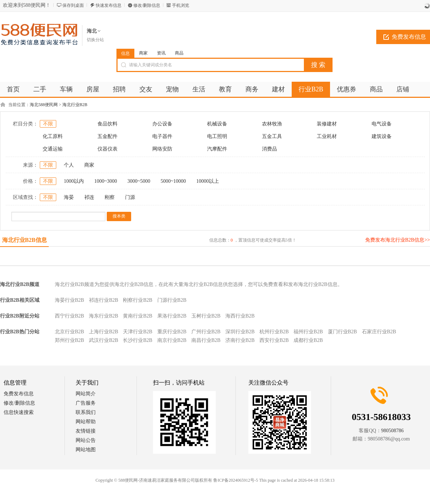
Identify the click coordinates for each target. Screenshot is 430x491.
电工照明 (217, 136)
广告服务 (86, 403)
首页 (13, 89)
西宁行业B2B (69, 316)
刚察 (110, 197)
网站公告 (86, 440)
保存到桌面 (73, 5)
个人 (69, 165)
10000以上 (207, 181)
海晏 (69, 197)
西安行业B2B (274, 340)
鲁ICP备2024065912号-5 (235, 480)
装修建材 (327, 124)
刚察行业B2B (137, 300)
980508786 (392, 430)
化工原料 (53, 136)
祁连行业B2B (103, 300)
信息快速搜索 (19, 412)
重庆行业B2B (172, 331)
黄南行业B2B (137, 316)
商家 (143, 53)
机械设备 (217, 124)
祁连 (89, 197)
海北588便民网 (44, 104)
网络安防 (162, 149)
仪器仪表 (107, 149)
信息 (125, 53)
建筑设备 (382, 136)
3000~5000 (139, 181)
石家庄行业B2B (379, 331)
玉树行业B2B (206, 316)
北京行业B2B (69, 331)
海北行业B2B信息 (24, 240)
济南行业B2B (240, 340)
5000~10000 (173, 181)
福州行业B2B (308, 331)
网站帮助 (86, 421)
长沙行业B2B (137, 340)
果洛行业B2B (172, 316)
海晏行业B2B (69, 300)
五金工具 (272, 136)
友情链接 (86, 431)
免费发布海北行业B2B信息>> (397, 240)
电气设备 (382, 124)
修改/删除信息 (146, 5)
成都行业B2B (308, 340)
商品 (179, 53)
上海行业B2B (103, 331)
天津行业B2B (137, 331)
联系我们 (86, 412)
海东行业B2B (103, 316)
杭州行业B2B (274, 331)
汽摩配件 (217, 149)
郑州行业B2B (69, 340)
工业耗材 (327, 136)
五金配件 (107, 136)
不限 (48, 124)
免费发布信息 (19, 393)
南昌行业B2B (206, 340)
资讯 (161, 53)
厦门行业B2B (342, 331)
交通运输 (53, 149)
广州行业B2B (206, 331)
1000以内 (74, 181)
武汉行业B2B (103, 340)
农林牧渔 (272, 124)
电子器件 (162, 136)
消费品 (269, 149)
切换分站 (95, 39)
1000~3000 (105, 181)
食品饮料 (107, 124)
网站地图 (86, 449)
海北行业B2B (74, 104)
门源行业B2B (172, 300)
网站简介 (86, 393)
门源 (130, 197)
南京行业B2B (172, 340)
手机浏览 (180, 5)
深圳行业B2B (240, 331)
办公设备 (162, 124)
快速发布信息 (108, 5)
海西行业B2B (240, 316)
